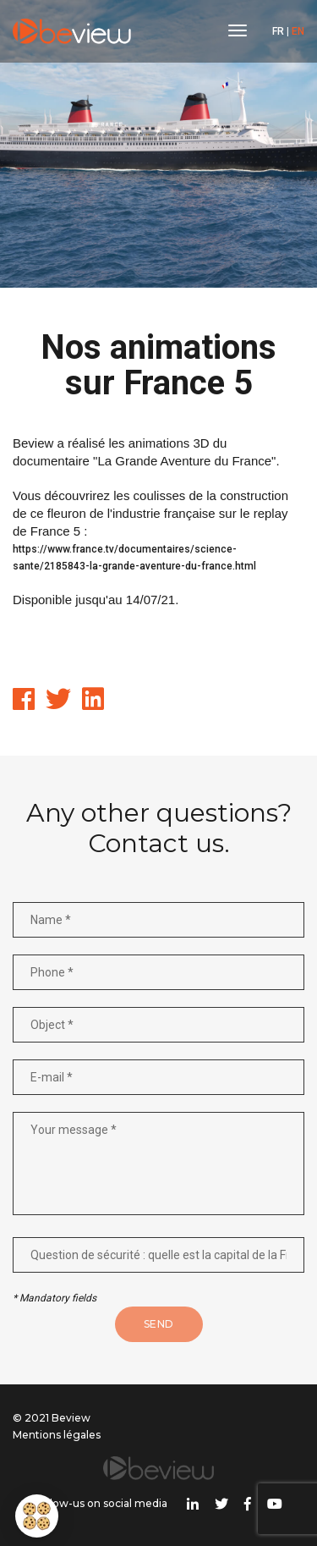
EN (298, 31)
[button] (36, 1516)
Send (159, 1324)
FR (278, 31)
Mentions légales (57, 1434)
